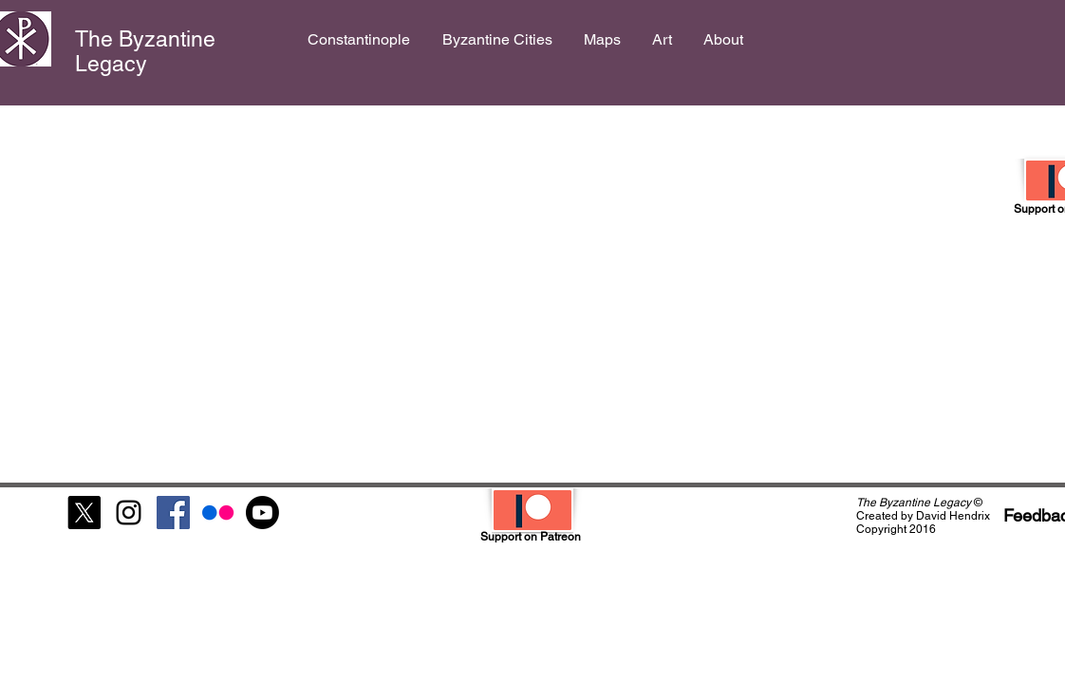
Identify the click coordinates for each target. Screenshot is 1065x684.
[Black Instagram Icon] (128, 512)
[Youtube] (262, 512)
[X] (84, 512)
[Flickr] (217, 512)
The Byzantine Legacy (145, 51)
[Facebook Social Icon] (173, 512)
